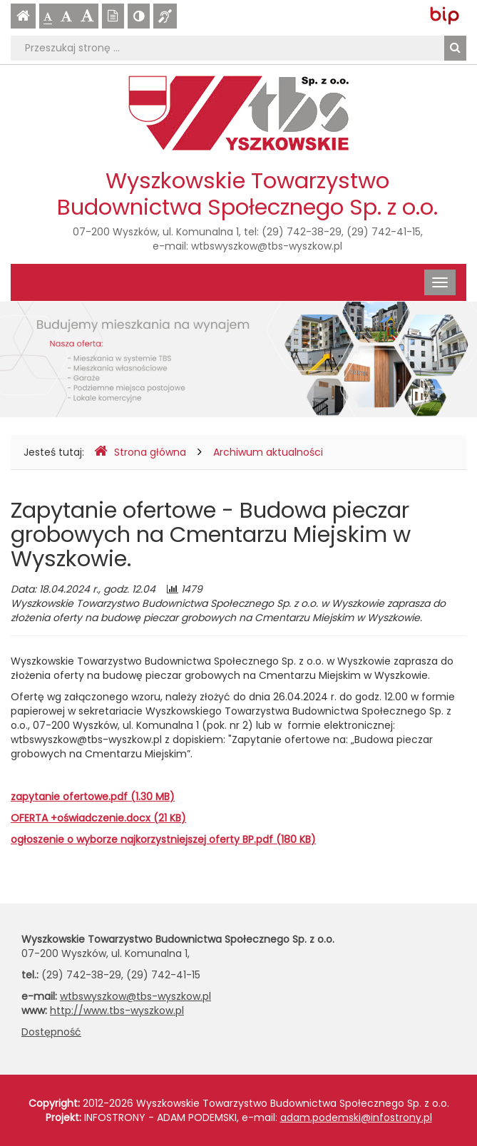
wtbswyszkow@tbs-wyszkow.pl (266, 246)
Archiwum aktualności (268, 452)
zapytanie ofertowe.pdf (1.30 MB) (93, 796)
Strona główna (140, 451)
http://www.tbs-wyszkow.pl (117, 1010)
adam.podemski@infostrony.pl (356, 1117)
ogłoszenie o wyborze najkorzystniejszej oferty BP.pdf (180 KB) (163, 839)
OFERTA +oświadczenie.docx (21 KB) (98, 818)
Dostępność (51, 1032)
